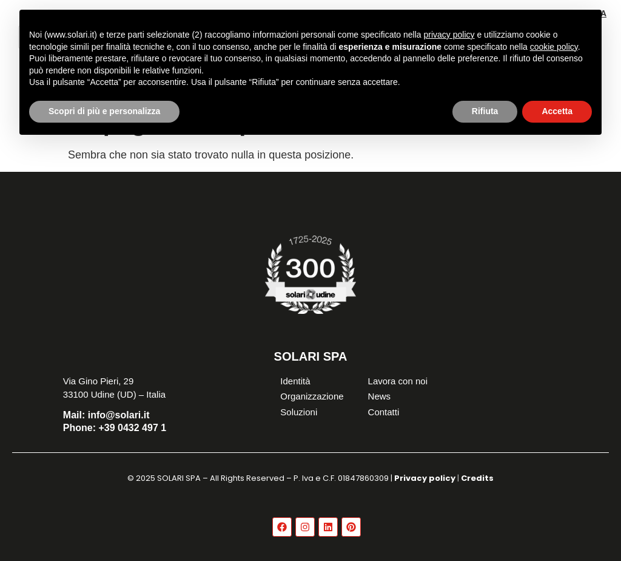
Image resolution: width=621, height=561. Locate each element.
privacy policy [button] (449, 34)
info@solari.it (106, 415)
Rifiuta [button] (485, 111)
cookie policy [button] (554, 47)
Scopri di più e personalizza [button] (104, 111)
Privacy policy (424, 478)
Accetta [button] (557, 111)
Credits (477, 478)
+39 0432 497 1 (114, 428)
